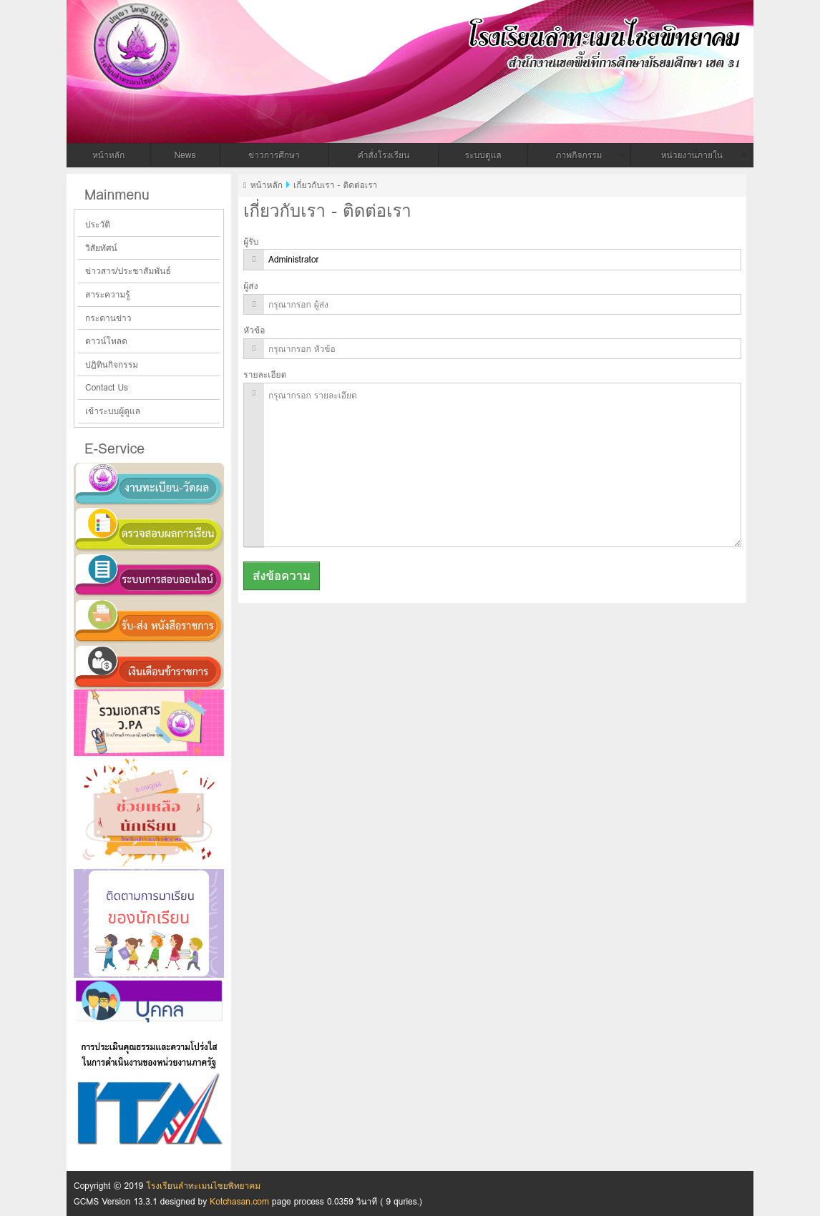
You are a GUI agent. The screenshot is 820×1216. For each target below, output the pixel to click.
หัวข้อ (254, 330)
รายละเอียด (264, 374)
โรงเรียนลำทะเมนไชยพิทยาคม (303, 38)
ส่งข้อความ (282, 576)
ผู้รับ (250, 241)
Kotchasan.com (239, 1201)
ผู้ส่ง (250, 286)
